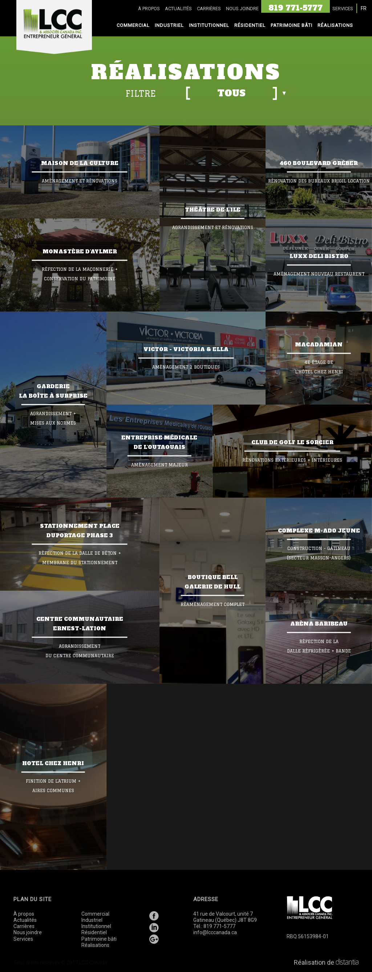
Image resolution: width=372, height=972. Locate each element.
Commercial (95, 914)
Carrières (24, 926)
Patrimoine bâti (99, 939)
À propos (23, 914)
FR (364, 8)
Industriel (91, 920)
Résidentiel (94, 932)
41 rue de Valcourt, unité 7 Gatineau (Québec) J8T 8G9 (225, 917)
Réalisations (95, 945)
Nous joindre (27, 932)
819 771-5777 (219, 926)
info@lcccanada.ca (215, 932)
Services (23, 939)
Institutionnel (96, 926)
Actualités (25, 920)
